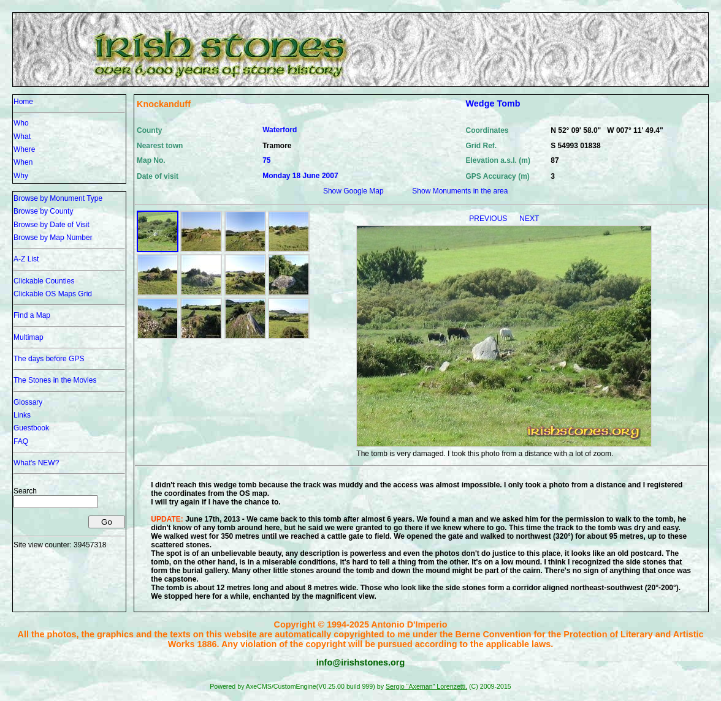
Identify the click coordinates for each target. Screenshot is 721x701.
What (22, 136)
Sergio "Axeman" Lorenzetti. (426, 686)
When (22, 162)
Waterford (279, 130)
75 (266, 160)
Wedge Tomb (493, 103)
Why (20, 175)
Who (21, 123)
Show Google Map (353, 191)
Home (23, 101)
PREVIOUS (489, 218)
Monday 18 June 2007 (300, 175)
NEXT (529, 218)
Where (24, 149)
